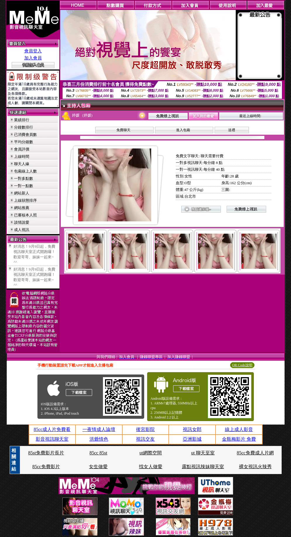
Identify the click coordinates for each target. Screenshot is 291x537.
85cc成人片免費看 (52, 429)
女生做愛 (98, 466)
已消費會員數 (25, 134)
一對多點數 (23, 178)
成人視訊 (21, 230)
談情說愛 (21, 222)
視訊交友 (145, 439)
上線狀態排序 (25, 200)
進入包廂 (183, 130)
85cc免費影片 (46, 466)
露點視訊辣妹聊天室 (203, 466)
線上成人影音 (239, 429)
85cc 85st (98, 452)
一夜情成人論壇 (98, 429)
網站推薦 (21, 208)
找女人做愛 (150, 466)
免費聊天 (123, 130)
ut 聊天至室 (203, 452)
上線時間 (21, 156)
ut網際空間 (151, 452)
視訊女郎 (192, 429)
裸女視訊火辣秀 (255, 466)
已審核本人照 (25, 215)
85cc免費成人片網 (255, 452)
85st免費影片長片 (46, 452)
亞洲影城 (192, 439)
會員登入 (33, 51)
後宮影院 (145, 429)
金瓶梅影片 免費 (239, 439)
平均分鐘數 (23, 142)
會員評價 (21, 149)
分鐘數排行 (23, 127)
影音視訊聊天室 (52, 439)
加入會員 (33, 58)
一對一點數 (23, 186)
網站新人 (21, 193)
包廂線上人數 (25, 171)
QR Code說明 (242, 365)
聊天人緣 (21, 164)
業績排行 (21, 120)
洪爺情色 (98, 439)
